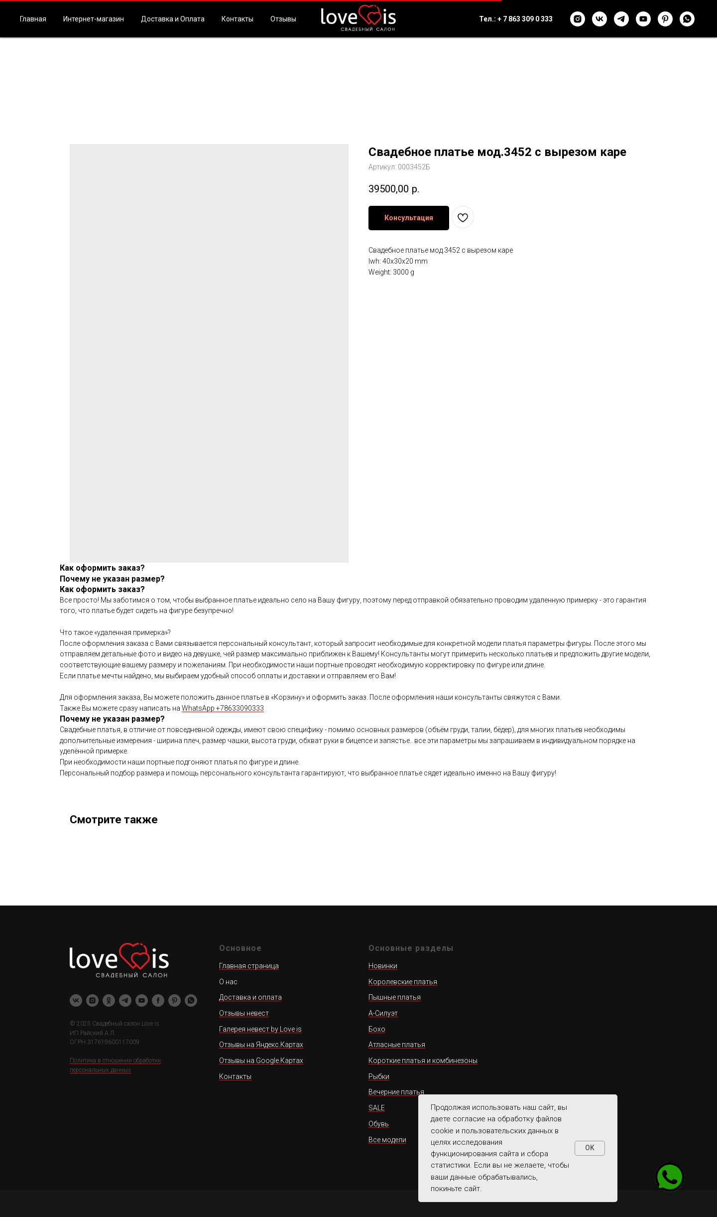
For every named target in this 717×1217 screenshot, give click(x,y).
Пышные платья (394, 997)
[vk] (599, 18)
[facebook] (158, 1000)
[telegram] (621, 18)
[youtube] (643, 18)
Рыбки (378, 1076)
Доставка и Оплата (173, 19)
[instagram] (577, 18)
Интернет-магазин (93, 19)
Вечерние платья (396, 1092)
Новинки (382, 966)
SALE (376, 1108)
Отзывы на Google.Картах (261, 1061)
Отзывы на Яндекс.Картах (261, 1045)
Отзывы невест (244, 1013)
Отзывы (283, 19)
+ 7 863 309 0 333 (525, 19)
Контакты (237, 19)
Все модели (387, 1140)
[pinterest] (665, 18)
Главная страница (249, 966)
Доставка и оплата (250, 997)
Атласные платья (396, 1045)
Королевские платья (402, 982)
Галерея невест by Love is (260, 1029)
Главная (33, 19)
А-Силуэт (383, 1013)
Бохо (376, 1029)
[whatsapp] (687, 18)
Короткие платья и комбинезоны (423, 1061)
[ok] (109, 1000)
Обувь (378, 1124)
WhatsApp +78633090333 (223, 708)
